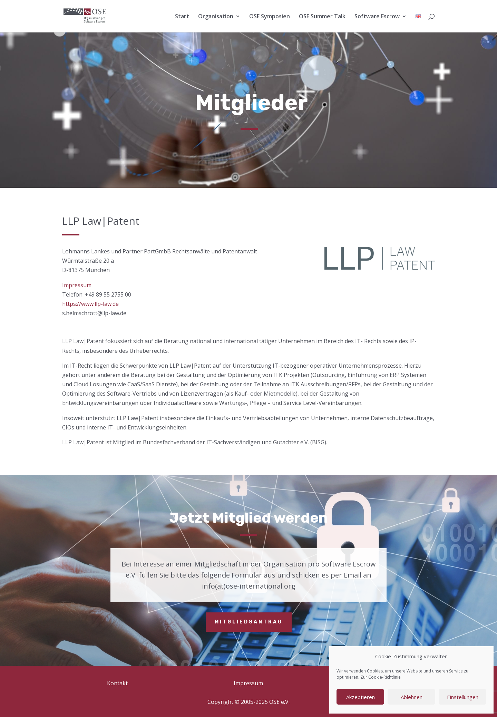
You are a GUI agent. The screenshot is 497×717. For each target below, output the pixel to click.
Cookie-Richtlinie (384, 677)
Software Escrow (377, 17)
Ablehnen (411, 697)
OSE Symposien (269, 17)
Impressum (76, 285)
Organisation (215, 17)
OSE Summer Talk (322, 17)
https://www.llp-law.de (90, 304)
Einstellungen (462, 697)
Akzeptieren (360, 697)
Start (182, 17)
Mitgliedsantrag (249, 622)
